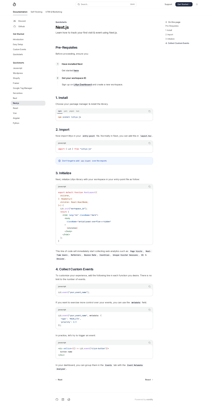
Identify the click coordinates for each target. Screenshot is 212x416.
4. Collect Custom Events (177, 43)
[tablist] (101, 111)
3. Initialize (170, 39)
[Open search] (106, 4)
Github (19, 26)
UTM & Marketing (54, 13)
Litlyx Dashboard (83, 84)
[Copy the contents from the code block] (149, 111)
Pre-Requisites (172, 26)
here (76, 70)
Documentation (20, 13)
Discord (19, 21)
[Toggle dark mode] (197, 4)
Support (168, 4)
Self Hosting (36, 13)
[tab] (59, 111)
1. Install (168, 30)
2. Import (169, 34)
